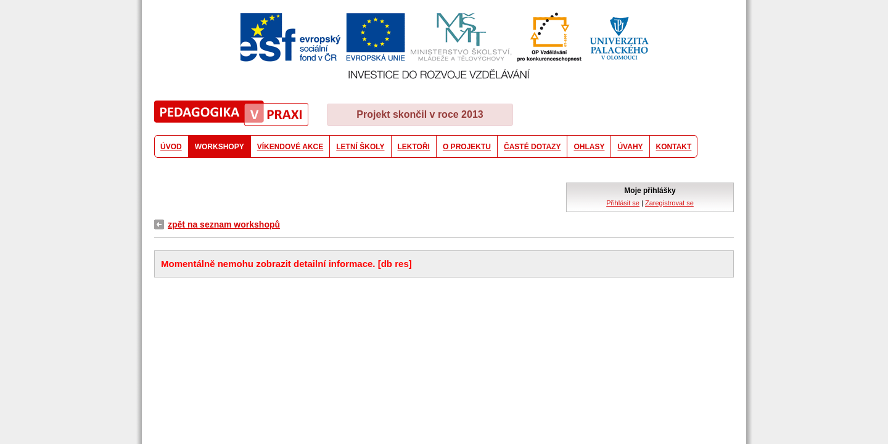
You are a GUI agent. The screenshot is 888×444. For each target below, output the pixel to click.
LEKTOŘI (414, 146)
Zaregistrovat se (669, 203)
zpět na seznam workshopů (224, 224)
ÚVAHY (630, 146)
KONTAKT (674, 146)
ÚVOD (171, 146)
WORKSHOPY (219, 146)
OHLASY (589, 146)
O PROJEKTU (467, 146)
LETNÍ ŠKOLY (360, 146)
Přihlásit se (622, 203)
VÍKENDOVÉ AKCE (290, 146)
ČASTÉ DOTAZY (532, 146)
